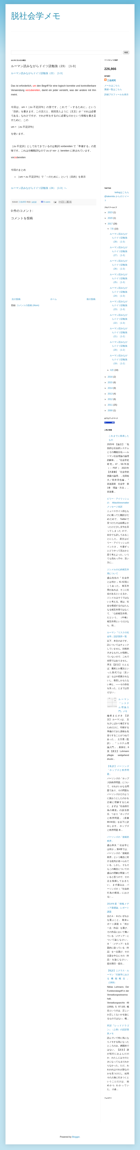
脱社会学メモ (36, 15)
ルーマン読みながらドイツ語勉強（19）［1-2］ (118, 359)
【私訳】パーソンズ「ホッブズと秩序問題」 (118, 770)
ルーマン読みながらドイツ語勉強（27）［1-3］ (118, 251)
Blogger (75, 1137)
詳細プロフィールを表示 (116, 94)
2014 (110, 388)
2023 (110, 212)
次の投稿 (16, 299)
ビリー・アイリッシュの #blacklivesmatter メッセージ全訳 (118, 503)
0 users (47, 202)
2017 (110, 224)
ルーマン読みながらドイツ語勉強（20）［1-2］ (118, 346)
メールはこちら (112, 85)
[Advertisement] (53, 289)
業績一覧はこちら (113, 89)
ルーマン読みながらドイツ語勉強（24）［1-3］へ (39, 188)
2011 (110, 405)
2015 (110, 382)
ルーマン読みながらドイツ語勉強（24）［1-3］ (118, 292)
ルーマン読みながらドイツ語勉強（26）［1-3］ (118, 265)
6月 (112, 370)
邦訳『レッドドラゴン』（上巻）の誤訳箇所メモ (118, 1029)
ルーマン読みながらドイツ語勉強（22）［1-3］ (37, 73)
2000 (110, 410)
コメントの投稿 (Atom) (28, 305)
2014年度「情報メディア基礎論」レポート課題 (118, 908)
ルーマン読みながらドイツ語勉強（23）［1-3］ (118, 305)
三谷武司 (22, 202)
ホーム (53, 299)
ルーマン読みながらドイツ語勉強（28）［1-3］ (118, 238)
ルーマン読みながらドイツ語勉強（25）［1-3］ (118, 278)
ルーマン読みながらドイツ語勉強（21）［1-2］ (118, 332)
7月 (112, 229)
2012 (110, 399)
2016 (110, 377)
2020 (110, 218)
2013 (110, 394)
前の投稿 (91, 299)
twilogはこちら (122, 192)
